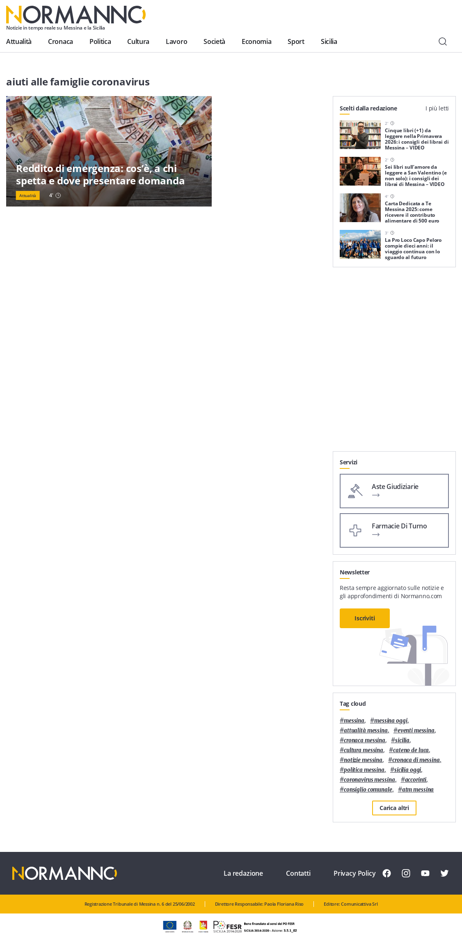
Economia (256, 41)
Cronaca (60, 41)
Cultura (138, 41)
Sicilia (329, 41)
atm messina (418, 789)
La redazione (243, 873)
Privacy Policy (355, 873)
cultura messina (363, 750)
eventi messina (416, 730)
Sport (296, 41)
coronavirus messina (369, 779)
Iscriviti (365, 618)
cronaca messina (364, 740)
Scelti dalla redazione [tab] (368, 108)
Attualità (19, 41)
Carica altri (394, 808)
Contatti (298, 873)
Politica (100, 41)
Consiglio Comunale (368, 789)
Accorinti (416, 779)
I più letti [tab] (437, 108)
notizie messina (363, 760)
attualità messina (366, 730)
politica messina (364, 770)
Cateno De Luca (411, 750)
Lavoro (176, 41)
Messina (354, 720)
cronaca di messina (416, 760)
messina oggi (390, 720)
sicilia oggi (407, 770)
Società (214, 41)
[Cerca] (443, 41)
